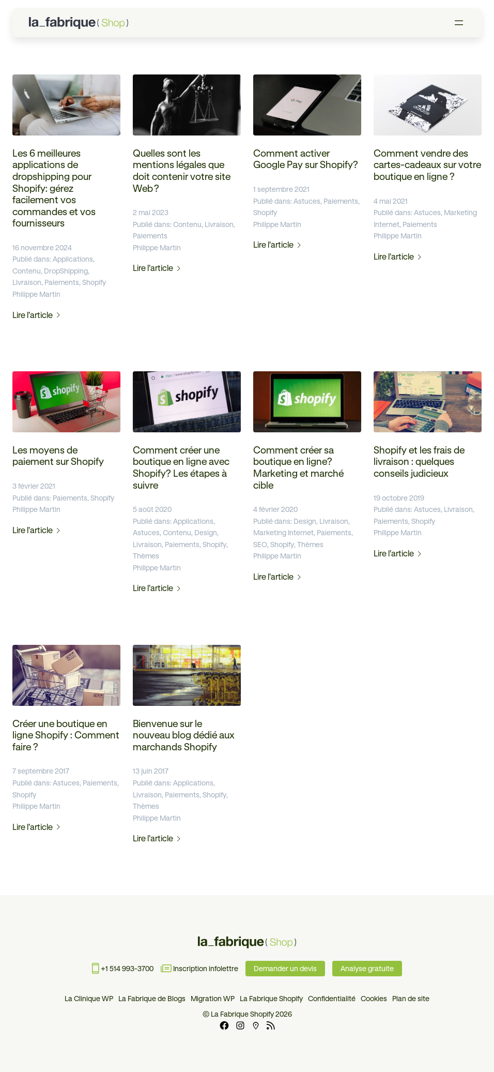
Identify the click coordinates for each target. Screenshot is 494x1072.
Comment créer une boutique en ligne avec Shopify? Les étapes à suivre (181, 468)
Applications (73, 259)
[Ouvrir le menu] (459, 23)
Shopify (94, 282)
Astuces (307, 201)
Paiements (61, 282)
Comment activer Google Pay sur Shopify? (305, 159)
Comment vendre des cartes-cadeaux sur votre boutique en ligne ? (427, 165)
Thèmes (146, 556)
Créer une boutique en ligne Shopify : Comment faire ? (65, 735)
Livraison (26, 282)
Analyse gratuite (367, 968)
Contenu (26, 271)
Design (205, 533)
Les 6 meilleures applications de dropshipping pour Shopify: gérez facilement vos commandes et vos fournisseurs (54, 188)
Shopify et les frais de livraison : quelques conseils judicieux (419, 462)
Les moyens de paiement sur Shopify (58, 456)
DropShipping (66, 271)
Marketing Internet (283, 533)
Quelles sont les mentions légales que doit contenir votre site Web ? (181, 171)
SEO (260, 544)
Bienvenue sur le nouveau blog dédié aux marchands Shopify (184, 735)
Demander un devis (285, 968)
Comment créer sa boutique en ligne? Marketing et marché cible (298, 468)
